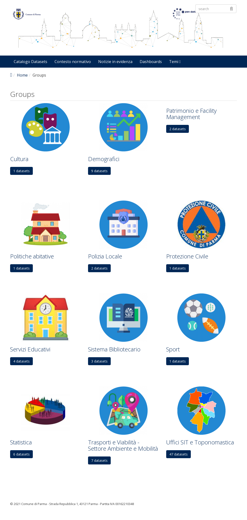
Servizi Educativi (30, 349)
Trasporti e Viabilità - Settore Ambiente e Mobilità (123, 445)
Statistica (21, 442)
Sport (173, 349)
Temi (175, 61)
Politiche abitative (32, 256)
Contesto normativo (73, 61)
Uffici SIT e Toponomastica (200, 442)
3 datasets (99, 361)
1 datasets (21, 171)
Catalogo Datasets (30, 61)
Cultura (19, 159)
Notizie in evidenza (115, 61)
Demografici (103, 159)
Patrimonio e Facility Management (191, 114)
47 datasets (178, 454)
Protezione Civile (187, 256)
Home (22, 75)
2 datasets (177, 129)
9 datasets (99, 171)
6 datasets (21, 454)
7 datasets (99, 460)
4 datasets (21, 361)
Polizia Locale (105, 256)
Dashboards (151, 61)
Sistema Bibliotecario (114, 349)
